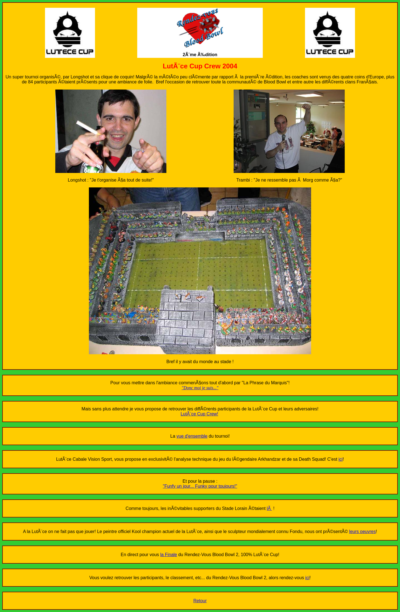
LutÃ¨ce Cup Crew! (199, 414)
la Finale (168, 554)
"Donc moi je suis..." (200, 387)
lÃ (269, 508)
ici (341, 459)
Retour (200, 600)
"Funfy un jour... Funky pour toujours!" (200, 486)
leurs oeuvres (362, 531)
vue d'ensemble (192, 436)
